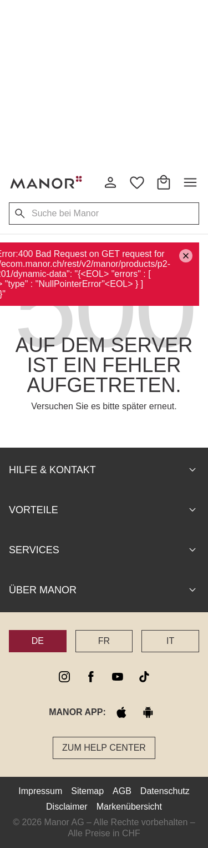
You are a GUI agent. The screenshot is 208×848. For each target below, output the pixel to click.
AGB (122, 791)
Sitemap (87, 791)
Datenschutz (165, 791)
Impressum (40, 791)
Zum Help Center (104, 747)
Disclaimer (67, 806)
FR (104, 641)
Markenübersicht (129, 806)
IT (170, 641)
